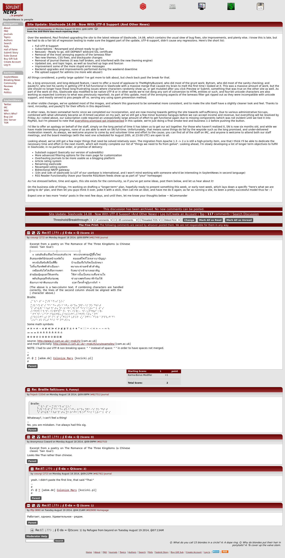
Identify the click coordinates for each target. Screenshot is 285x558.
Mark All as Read (210, 220)
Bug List (8, 117)
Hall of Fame (10, 49)
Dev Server (10, 120)
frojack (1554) (38, 395)
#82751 (95, 395)
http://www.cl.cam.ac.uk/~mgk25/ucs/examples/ (84, 343)
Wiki (6, 110)
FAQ (6, 31)
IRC (5, 107)
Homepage (103, 512)
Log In (7, 65)
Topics (7, 37)
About (7, 28)
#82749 (94, 237)
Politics (7, 92)
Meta (6, 89)
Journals (8, 34)
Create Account (12, 62)
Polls (6, 46)
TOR (6, 123)
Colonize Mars (63, 359)
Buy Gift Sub (10, 59)
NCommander (45, 29)
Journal (104, 237)
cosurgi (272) (37, 237)
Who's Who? (10, 113)
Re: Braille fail (43, 390)
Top (202, 214)
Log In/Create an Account (178, 214)
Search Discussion (245, 214)
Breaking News (12, 80)
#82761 (98, 475)
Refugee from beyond (100, 532)
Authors (8, 40)
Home (89, 554)
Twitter (7, 104)
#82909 (91, 512)
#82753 (101, 443)
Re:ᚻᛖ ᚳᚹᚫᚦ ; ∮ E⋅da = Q (60, 232)
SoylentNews (12, 10)
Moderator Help (36, 538)
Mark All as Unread (239, 220)
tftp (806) (35, 512)
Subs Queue (10, 55)
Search (7, 43)
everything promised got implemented (99, 120)
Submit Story (11, 52)
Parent (32, 367)
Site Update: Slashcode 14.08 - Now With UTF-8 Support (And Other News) (88, 24)
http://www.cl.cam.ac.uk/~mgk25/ (59, 340)
